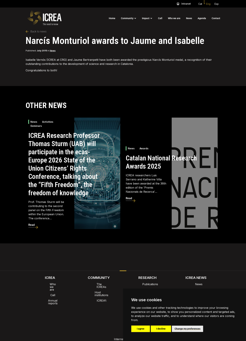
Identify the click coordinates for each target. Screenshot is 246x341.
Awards (144, 148)
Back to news (36, 31)
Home (112, 18)
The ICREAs (99, 284)
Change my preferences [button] (187, 328)
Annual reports (50, 295)
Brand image (111, 305)
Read (31, 224)
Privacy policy (106, 314)
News (189, 18)
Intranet (186, 3)
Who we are (174, 18)
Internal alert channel (77, 314)
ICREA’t (99, 295)
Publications (147, 284)
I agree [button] (140, 328)
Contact (216, 18)
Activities (47, 121)
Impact (145, 18)
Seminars (36, 125)
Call (160, 18)
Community (127, 18)
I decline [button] (161, 328)
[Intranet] (178, 3)
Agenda (202, 18)
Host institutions (98, 289)
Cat (200, 3)
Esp (217, 3)
